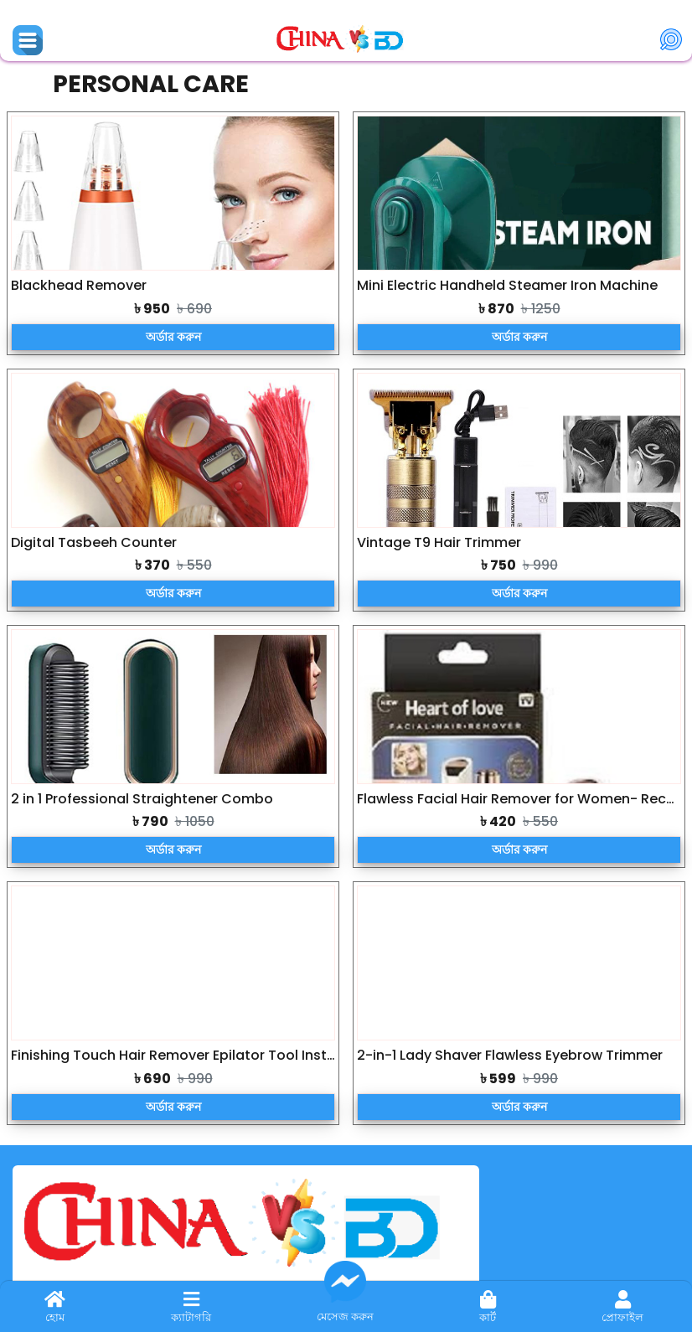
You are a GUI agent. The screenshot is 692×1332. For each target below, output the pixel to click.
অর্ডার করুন (173, 336)
